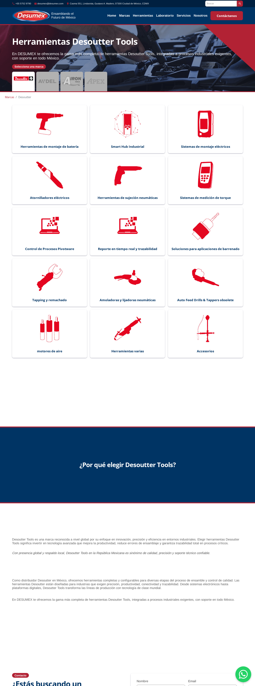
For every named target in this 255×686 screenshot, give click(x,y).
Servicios (184, 15)
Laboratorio (165, 15)
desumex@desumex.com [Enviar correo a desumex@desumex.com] (50, 3)
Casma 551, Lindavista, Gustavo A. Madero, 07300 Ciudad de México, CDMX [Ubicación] (109, 3)
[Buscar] (221, 4)
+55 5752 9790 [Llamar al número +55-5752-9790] (23, 3)
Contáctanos (227, 16)
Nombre (142, 676)
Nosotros (200, 15)
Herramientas (143, 15)
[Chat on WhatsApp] (243, 674)
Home (111, 15)
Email (192, 676)
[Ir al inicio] (54, 16)
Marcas (124, 15)
